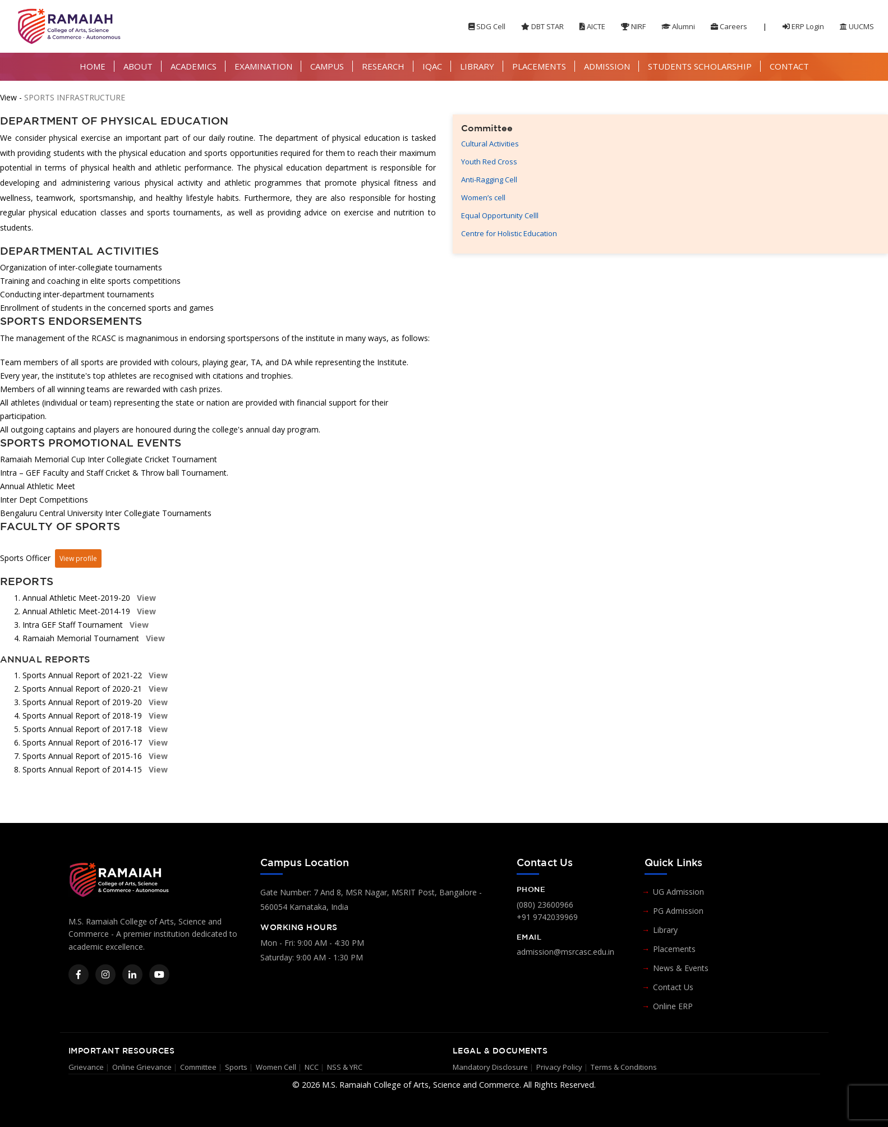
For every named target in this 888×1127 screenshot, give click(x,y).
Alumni (678, 26)
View (145, 597)
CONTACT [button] (789, 66)
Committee (198, 1067)
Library (665, 929)
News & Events (680, 968)
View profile (78, 558)
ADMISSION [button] (607, 66)
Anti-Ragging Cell (489, 179)
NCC (312, 1067)
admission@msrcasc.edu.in (565, 951)
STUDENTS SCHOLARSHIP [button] (700, 66)
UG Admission (678, 891)
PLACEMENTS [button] (539, 66)
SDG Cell (486, 26)
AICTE (592, 26)
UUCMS (857, 26)
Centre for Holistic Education (509, 233)
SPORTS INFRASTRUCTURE (74, 97)
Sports (236, 1067)
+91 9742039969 (547, 917)
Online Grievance (142, 1067)
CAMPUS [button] (327, 66)
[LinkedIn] (132, 974)
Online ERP (673, 1006)
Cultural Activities (490, 144)
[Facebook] (78, 974)
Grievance (86, 1067)
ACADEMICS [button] (194, 66)
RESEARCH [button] (383, 66)
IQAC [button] (432, 66)
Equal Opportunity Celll (500, 215)
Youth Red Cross (489, 162)
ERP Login (803, 26)
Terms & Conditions (624, 1067)
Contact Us (673, 987)
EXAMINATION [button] (263, 66)
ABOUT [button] (138, 66)
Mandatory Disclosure (490, 1067)
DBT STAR (542, 26)
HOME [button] (92, 66)
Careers (729, 26)
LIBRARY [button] (477, 66)
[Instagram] (105, 974)
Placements (674, 949)
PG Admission (678, 910)
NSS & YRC (344, 1067)
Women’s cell (483, 197)
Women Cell (276, 1067)
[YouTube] (159, 974)
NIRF (633, 26)
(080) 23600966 (545, 904)
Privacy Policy (559, 1067)
